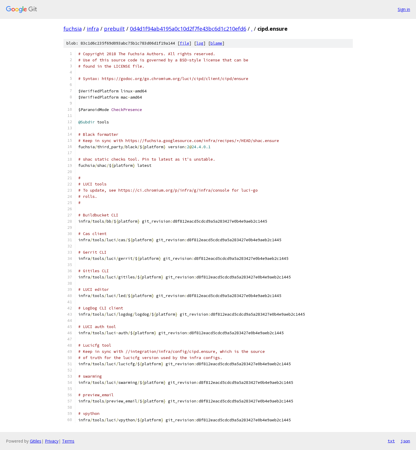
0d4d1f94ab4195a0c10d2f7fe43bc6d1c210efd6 (188, 28)
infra (93, 28)
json (405, 441)
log (199, 43)
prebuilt (114, 28)
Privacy (51, 441)
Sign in (404, 9)
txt (391, 441)
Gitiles (35, 441)
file (184, 43)
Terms (68, 441)
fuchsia (72, 28)
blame (216, 43)
